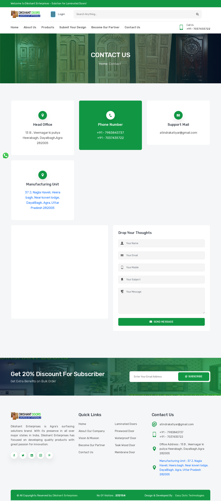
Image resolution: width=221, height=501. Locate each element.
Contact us (132, 28)
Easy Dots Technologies (189, 496)
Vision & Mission (89, 438)
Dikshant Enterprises (65, 496)
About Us (30, 28)
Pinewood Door (124, 431)
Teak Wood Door (125, 446)
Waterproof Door (125, 438)
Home (14, 28)
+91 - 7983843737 (110, 133)
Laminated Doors (126, 424)
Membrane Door (125, 453)
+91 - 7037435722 (110, 138)
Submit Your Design (72, 28)
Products (47, 28)
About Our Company (92, 431)
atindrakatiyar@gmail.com (178, 133)
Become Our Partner (105, 28)
